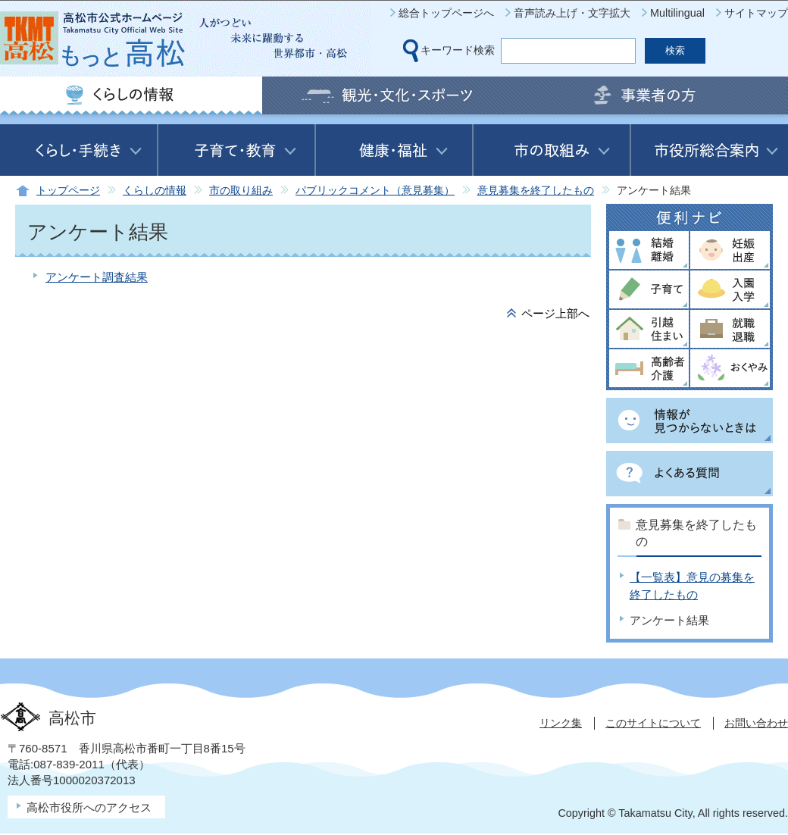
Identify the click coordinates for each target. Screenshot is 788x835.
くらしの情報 (154, 190)
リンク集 (560, 723)
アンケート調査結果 (96, 277)
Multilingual (677, 13)
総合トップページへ (446, 13)
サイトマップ (756, 13)
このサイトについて (653, 723)
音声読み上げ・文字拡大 (572, 13)
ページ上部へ (555, 313)
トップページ (68, 190)
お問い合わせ (756, 723)
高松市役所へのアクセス (89, 807)
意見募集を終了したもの (535, 190)
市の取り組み (241, 190)
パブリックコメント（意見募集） (375, 190)
